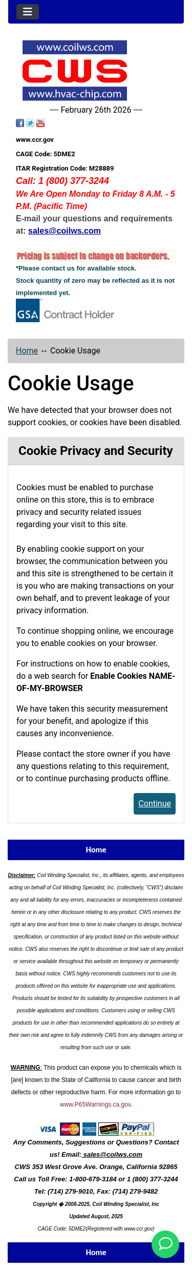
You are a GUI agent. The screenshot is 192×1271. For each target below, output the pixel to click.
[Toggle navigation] (27, 11)
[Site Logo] (96, 70)
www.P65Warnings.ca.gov (95, 1104)
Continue (154, 803)
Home (27, 351)
